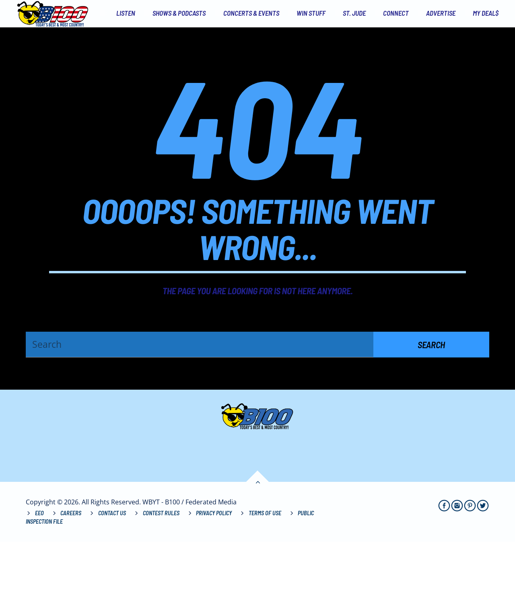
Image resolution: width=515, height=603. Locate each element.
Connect (396, 13)
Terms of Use (265, 574)
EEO (39, 574)
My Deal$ (486, 13)
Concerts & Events (251, 13)
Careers (70, 574)
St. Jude (354, 13)
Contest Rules (161, 574)
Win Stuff (311, 13)
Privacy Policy (214, 574)
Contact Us (112, 574)
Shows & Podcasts (179, 13)
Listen (125, 13)
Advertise (440, 13)
